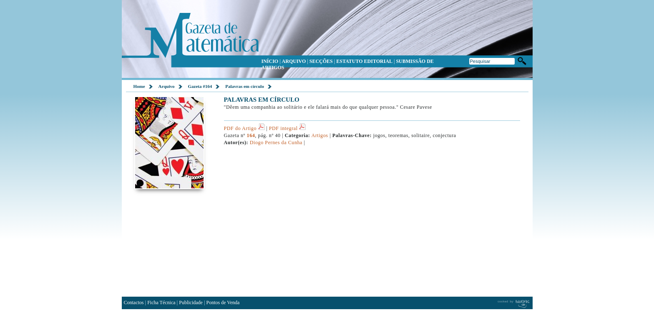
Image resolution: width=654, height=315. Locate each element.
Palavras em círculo (244, 86)
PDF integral (287, 128)
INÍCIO (270, 61)
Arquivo (166, 86)
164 (251, 135)
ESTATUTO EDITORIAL (364, 61)
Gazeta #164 (200, 86)
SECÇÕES (321, 61)
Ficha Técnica (161, 302)
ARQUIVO (294, 61)
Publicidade (191, 302)
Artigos (320, 135)
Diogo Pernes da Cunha (276, 142)
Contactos (134, 302)
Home (139, 86)
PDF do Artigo (244, 128)
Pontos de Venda (223, 302)
